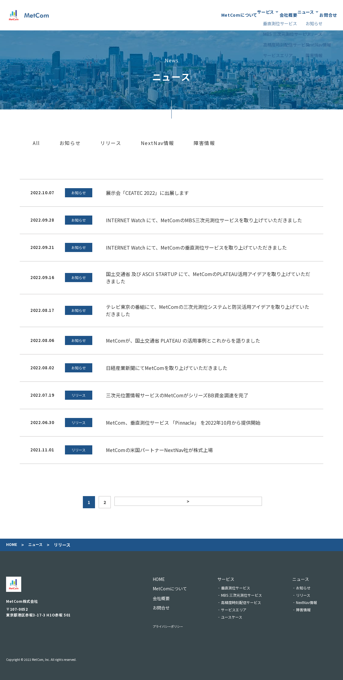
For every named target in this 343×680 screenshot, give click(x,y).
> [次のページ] (187, 502)
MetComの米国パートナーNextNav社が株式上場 (159, 450)
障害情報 (204, 143)
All (36, 143)
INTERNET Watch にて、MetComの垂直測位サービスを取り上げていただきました (196, 247)
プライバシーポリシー (174, 626)
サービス (233, 15)
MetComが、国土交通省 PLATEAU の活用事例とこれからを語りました (183, 340)
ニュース (295, 15)
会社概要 (267, 15)
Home (12, 545)
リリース (110, 143)
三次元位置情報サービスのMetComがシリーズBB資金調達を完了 (177, 395)
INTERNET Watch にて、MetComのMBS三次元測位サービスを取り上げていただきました (204, 220)
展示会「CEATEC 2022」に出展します (147, 192)
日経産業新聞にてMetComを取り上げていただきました (166, 367)
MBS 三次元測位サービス (249, 595)
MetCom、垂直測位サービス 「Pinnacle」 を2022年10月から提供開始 (183, 422)
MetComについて (196, 15)
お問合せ (328, 15)
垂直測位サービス (243, 587)
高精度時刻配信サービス (249, 602)
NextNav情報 (157, 143)
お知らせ (70, 143)
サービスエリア (242, 609)
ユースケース (239, 617)
